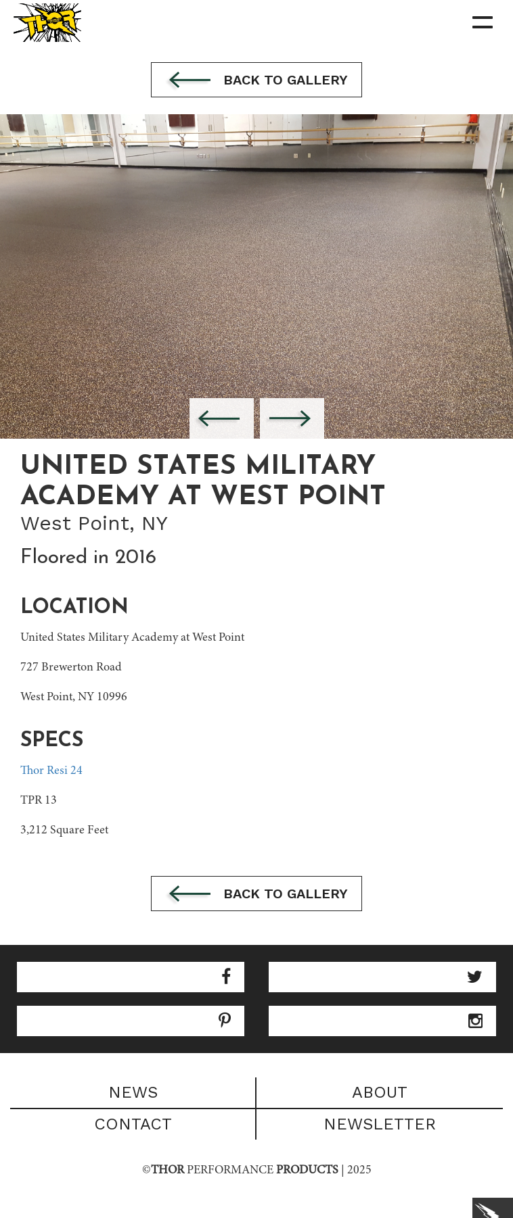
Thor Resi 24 (51, 771)
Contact (133, 1124)
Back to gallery (256, 81)
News (133, 1092)
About (379, 1092)
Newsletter (380, 1124)
